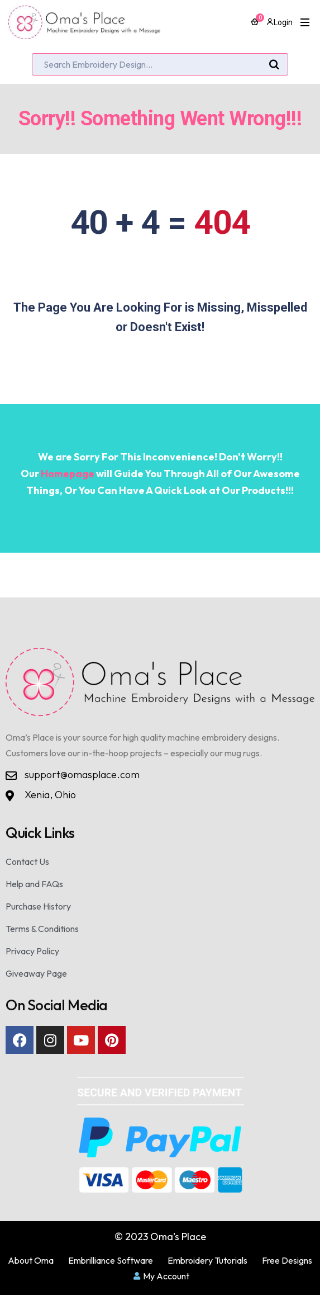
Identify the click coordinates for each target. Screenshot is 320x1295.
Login (279, 22)
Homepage (67, 473)
